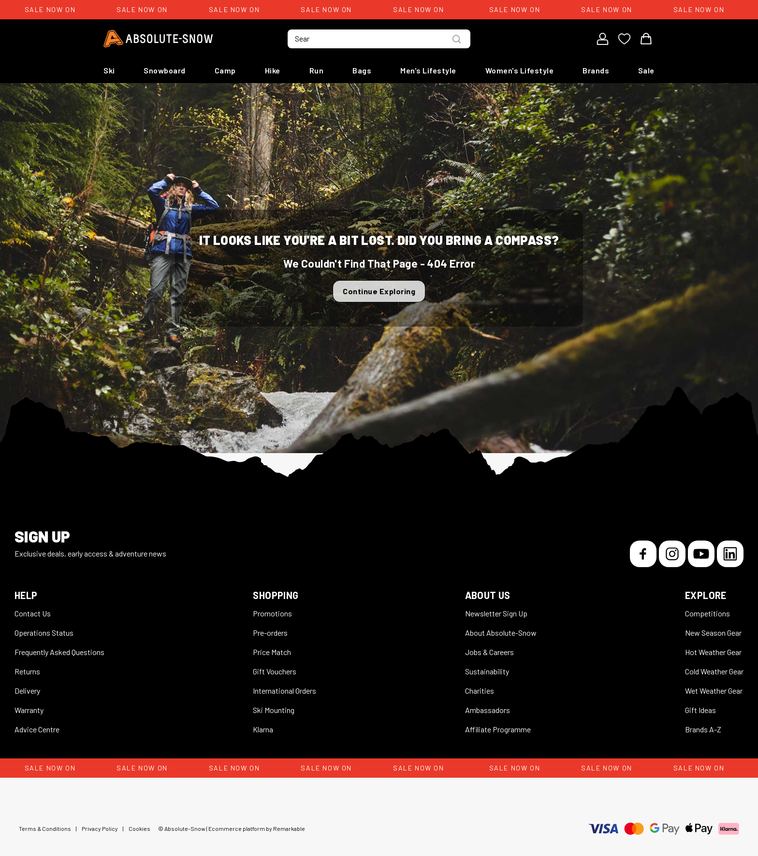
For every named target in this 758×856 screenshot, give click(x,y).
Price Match (272, 651)
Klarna (263, 729)
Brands (596, 70)
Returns (27, 671)
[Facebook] (643, 554)
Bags (361, 70)
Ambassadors (487, 709)
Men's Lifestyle (428, 70)
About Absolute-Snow (501, 632)
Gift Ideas (700, 709)
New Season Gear (713, 632)
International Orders (284, 690)
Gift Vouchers (274, 671)
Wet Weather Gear (714, 690)
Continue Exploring (379, 291)
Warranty (29, 709)
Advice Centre (37, 729)
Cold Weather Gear (714, 671)
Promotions (272, 613)
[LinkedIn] (730, 554)
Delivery (27, 690)
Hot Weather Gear (713, 651)
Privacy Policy (100, 828)
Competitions (707, 613)
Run (316, 70)
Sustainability (487, 671)
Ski (109, 70)
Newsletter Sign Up (496, 613)
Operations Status (44, 632)
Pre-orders (270, 632)
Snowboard (165, 70)
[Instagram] (672, 554)
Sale (646, 70)
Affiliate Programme (498, 729)
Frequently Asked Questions (59, 651)
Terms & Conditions (45, 828)
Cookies (139, 828)
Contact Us (33, 613)
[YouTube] (701, 554)
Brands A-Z (703, 729)
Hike (272, 70)
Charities (479, 690)
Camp (225, 70)
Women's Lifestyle (519, 70)
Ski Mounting (273, 709)
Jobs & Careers (489, 651)
